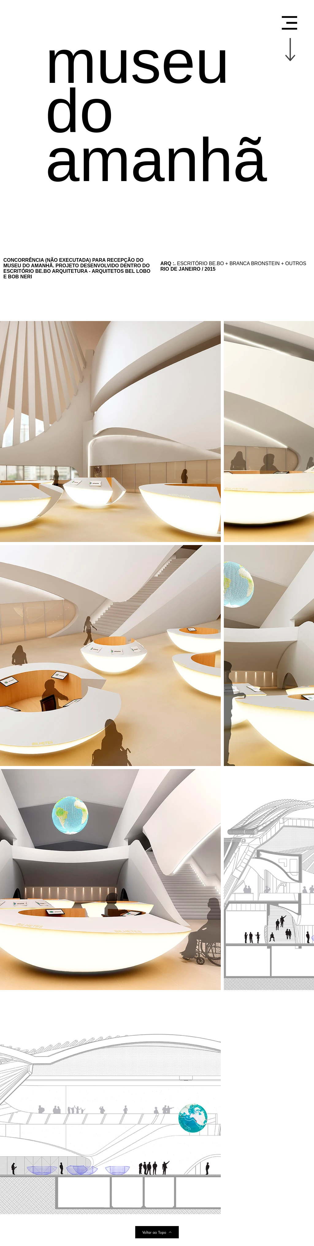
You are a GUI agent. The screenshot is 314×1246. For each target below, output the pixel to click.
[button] (289, 23)
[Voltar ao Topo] (157, 1232)
